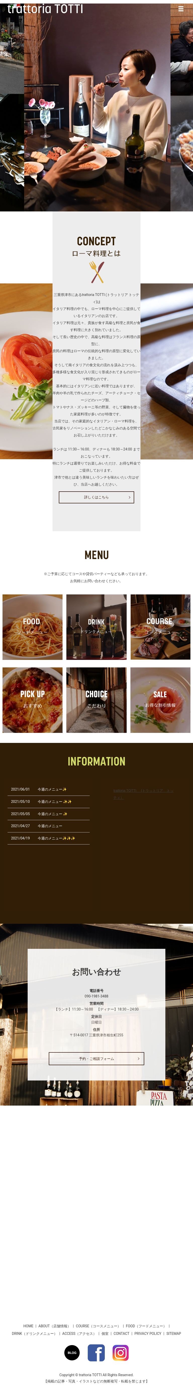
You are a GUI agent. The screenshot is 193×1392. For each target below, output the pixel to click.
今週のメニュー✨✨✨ (56, 838)
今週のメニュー (50, 826)
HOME (28, 1326)
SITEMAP (173, 1334)
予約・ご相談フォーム (96, 1059)
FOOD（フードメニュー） (146, 1326)
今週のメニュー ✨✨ (55, 802)
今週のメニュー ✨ (52, 814)
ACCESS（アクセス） (79, 1334)
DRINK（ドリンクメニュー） (34, 1334)
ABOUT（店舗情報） (54, 1326)
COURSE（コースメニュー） (98, 1326)
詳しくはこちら (96, 497)
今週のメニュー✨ (52, 789)
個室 (105, 1334)
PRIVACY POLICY (147, 1334)
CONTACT (121, 1334)
